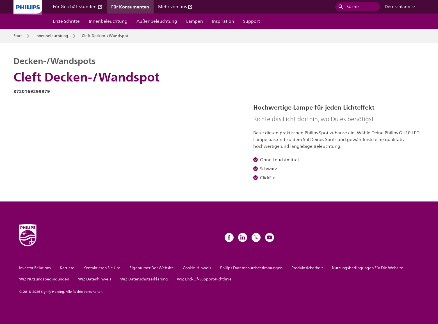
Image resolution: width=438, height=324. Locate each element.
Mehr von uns (175, 6)
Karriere (67, 268)
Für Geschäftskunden (77, 6)
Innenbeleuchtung (108, 21)
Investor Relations (35, 268)
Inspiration (223, 21)
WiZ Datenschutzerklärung (144, 279)
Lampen (194, 21)
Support (251, 21)
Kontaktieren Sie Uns (101, 268)
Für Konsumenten (130, 6)
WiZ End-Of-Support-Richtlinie (204, 279)
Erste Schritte (66, 21)
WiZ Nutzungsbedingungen (44, 279)
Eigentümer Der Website (151, 268)
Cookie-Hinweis (197, 268)
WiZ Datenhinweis (94, 279)
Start (17, 35)
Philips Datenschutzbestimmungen (251, 268)
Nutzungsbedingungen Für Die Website (367, 268)
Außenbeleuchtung (156, 21)
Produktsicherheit (307, 268)
